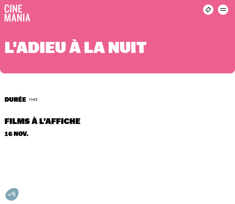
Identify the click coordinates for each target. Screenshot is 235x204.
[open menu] (223, 10)
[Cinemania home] (20, 12)
